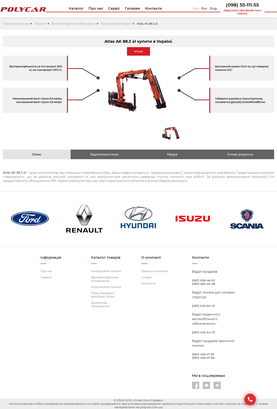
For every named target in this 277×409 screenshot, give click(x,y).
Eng (213, 8)
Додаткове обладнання (100, 304)
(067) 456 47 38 (203, 354)
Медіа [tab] (172, 154)
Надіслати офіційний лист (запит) (242, 12)
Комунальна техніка (106, 287)
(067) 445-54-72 (203, 332)
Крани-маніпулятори (116, 23)
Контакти (148, 283)
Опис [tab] (36, 154)
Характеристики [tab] (104, 154)
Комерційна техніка (106, 271)
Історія (146, 277)
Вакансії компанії (154, 271)
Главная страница (15, 23)
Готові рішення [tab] (240, 154)
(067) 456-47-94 (203, 358)
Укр (195, 8)
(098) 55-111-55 (242, 5)
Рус (204, 8)
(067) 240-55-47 (203, 306)
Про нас (46, 271)
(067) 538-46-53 (203, 280)
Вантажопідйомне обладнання (73, 23)
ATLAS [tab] (138, 51)
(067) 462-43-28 (203, 284)
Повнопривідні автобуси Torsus (102, 294)
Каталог (40, 23)
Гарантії (46, 277)
